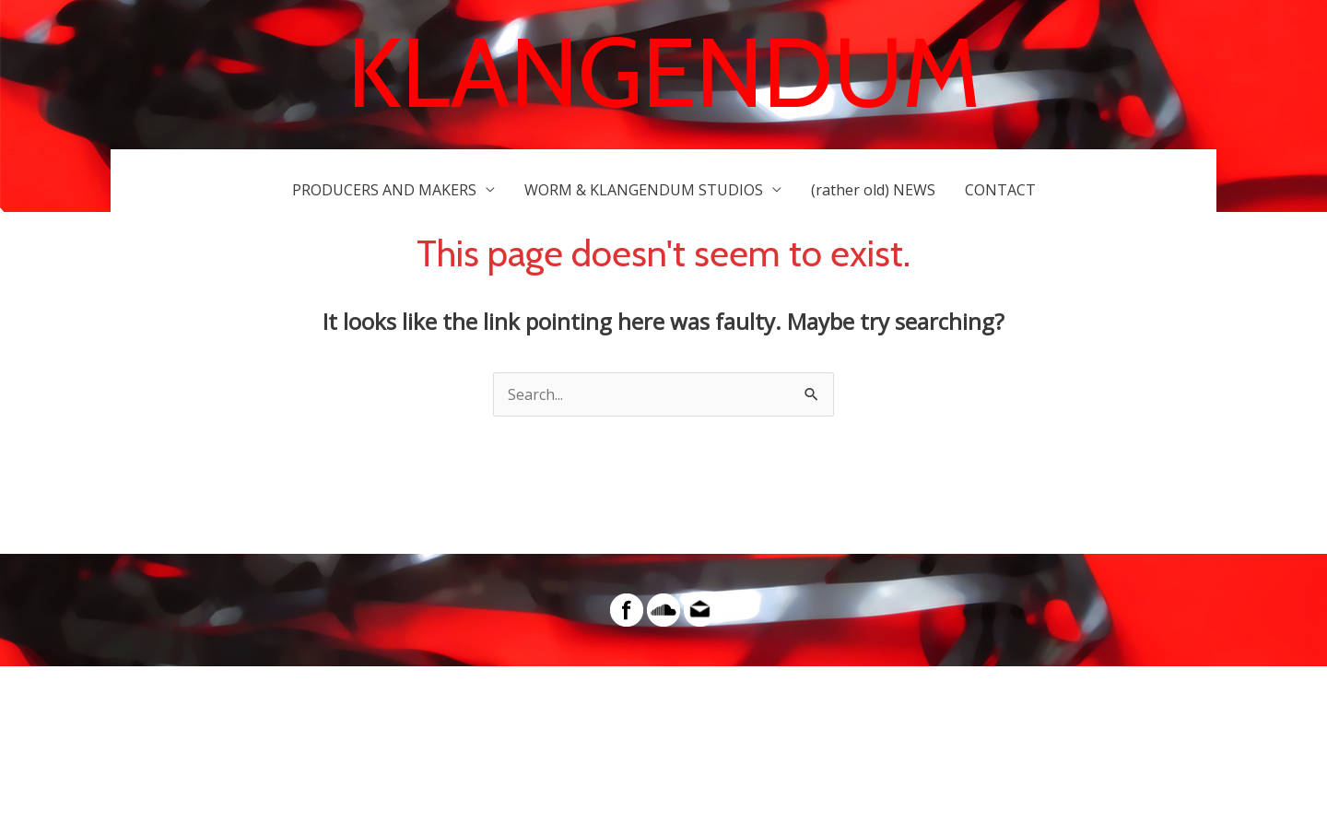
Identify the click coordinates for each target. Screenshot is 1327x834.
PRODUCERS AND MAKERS (384, 190)
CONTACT (1000, 190)
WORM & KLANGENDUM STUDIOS (643, 190)
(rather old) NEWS (873, 190)
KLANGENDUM (664, 72)
